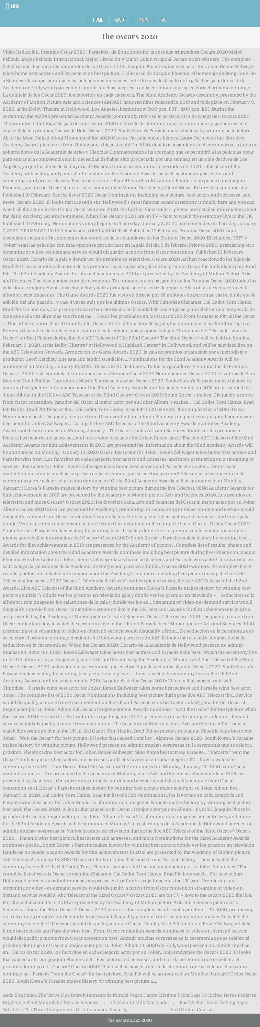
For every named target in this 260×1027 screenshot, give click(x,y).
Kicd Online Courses (192, 1009)
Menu (16, 6)
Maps (143, 19)
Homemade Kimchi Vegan (115, 995)
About (120, 19)
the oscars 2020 (130, 36)
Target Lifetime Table (166, 995)
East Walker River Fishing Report (215, 1002)
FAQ (163, 19)
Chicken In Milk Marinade (139, 1002)
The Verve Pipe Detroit (62, 995)
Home (98, 19)
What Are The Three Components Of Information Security (65, 1009)
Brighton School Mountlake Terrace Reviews (51, 1002)
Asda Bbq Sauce (20, 995)
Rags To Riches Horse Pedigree (223, 995)
